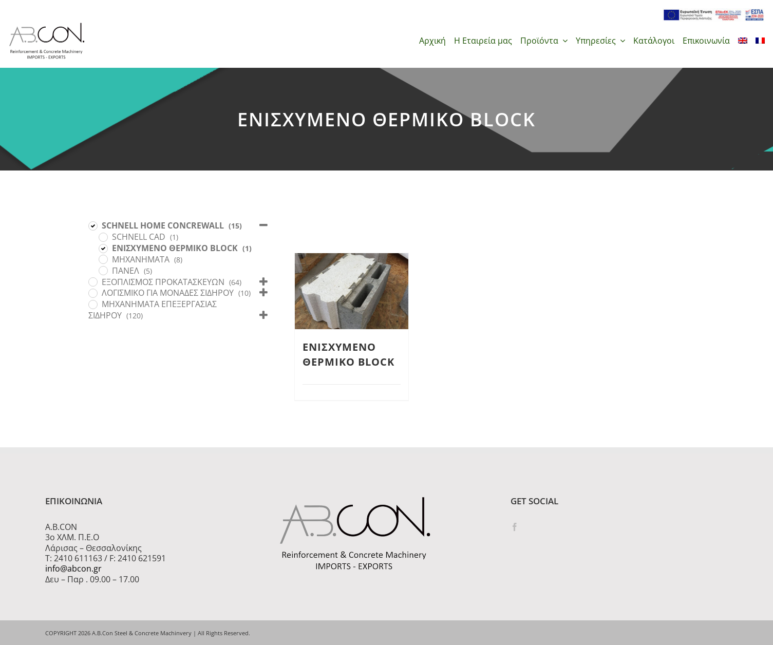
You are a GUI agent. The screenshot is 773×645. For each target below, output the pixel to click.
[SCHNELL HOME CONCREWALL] (92, 225)
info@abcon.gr (73, 568)
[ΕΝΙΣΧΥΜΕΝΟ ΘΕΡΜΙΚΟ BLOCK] (103, 248)
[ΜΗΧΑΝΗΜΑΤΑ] (103, 259)
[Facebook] (515, 527)
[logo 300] (46, 25)
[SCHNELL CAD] (103, 237)
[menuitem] (742, 40)
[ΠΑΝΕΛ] (103, 270)
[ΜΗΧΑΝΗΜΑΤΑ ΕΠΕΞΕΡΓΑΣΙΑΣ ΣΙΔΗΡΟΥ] (92, 304)
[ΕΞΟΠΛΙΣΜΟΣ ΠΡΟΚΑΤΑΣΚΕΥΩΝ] (92, 281)
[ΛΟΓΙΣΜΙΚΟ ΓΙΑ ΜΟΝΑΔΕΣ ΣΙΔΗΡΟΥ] (92, 293)
